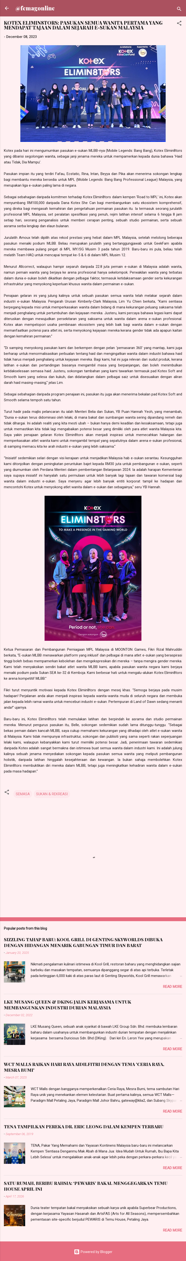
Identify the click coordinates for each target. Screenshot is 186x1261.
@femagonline (35, 8)
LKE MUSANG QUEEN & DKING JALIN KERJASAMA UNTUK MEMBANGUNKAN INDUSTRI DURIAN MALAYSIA (67, 1005)
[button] (179, 24)
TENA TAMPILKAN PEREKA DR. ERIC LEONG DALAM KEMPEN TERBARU (83, 1127)
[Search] (179, 9)
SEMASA (23, 794)
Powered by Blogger (93, 1252)
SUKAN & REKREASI (52, 794)
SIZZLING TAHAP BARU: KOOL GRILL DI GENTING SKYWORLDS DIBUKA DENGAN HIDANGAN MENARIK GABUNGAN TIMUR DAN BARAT (83, 942)
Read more (172, 986)
